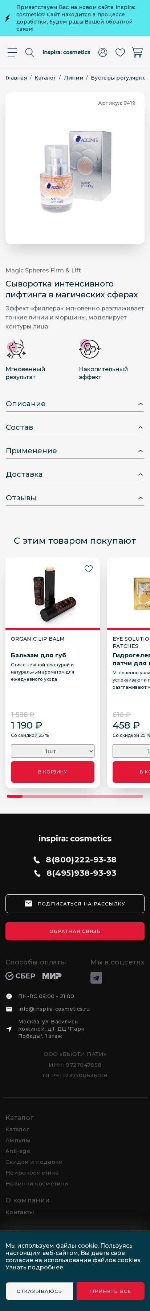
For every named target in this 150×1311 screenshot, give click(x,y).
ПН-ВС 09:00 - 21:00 (46, 996)
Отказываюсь (39, 1291)
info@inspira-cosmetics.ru (54, 1009)
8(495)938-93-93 (81, 873)
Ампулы (18, 1140)
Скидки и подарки (34, 1161)
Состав (19, 427)
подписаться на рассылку (81, 904)
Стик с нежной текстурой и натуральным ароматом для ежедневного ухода (42, 672)
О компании (27, 1200)
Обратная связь (75, 931)
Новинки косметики (36, 1183)
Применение (31, 450)
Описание (26, 403)
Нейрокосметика (31, 1172)
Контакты (19, 1212)
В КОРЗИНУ (53, 772)
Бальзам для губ (38, 655)
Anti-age (17, 1150)
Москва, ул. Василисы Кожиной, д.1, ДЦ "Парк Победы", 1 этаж (51, 1028)
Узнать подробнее (34, 1267)
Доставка (24, 474)
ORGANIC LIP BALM (38, 639)
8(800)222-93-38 (81, 860)
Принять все (110, 1291)
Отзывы (21, 497)
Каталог (19, 1118)
